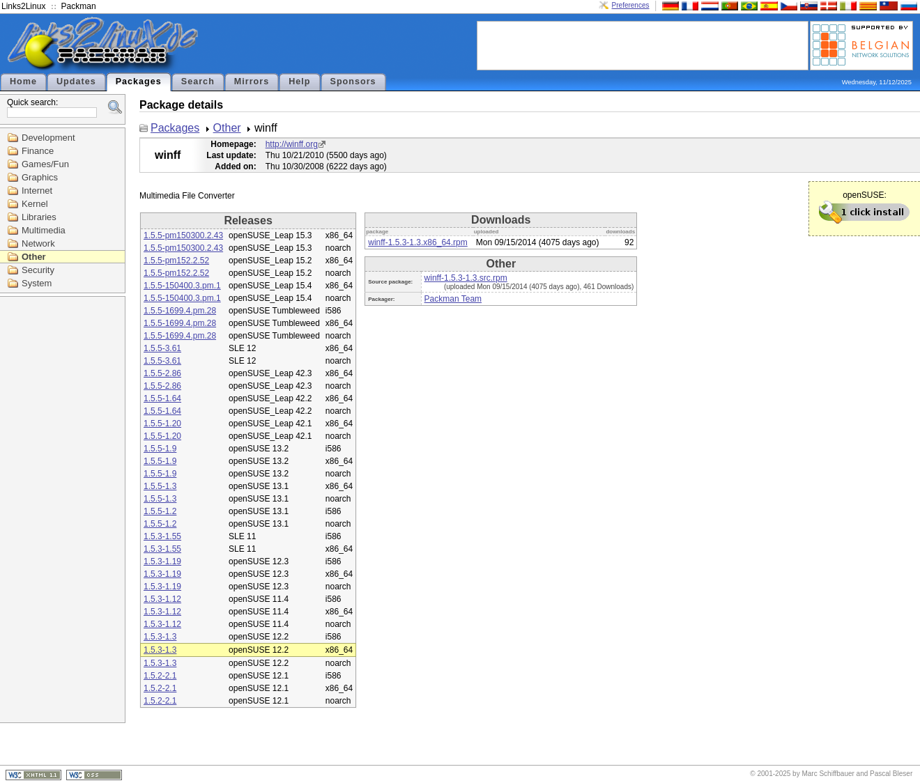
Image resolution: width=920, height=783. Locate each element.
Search (198, 81)
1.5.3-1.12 (162, 599)
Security (38, 270)
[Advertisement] (643, 44)
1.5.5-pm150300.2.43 (183, 235)
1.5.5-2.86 (162, 373)
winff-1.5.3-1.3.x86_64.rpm (418, 242)
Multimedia (44, 230)
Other (34, 256)
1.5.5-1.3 (160, 486)
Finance (38, 151)
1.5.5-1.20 (162, 423)
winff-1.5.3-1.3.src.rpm (465, 278)
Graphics (40, 177)
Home (23, 81)
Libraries (39, 217)
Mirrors (251, 81)
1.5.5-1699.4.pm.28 (180, 311)
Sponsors (353, 81)
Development (48, 137)
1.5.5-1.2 (160, 511)
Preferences (631, 5)
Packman (78, 6)
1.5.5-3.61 (162, 348)
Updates (76, 81)
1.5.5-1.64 (162, 398)
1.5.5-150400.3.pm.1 (182, 285)
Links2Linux (23, 6)
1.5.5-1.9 (160, 448)
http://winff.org (292, 144)
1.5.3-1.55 (162, 536)
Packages (139, 81)
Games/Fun (45, 164)
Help (299, 81)
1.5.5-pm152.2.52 (176, 260)
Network (38, 243)
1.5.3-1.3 (160, 637)
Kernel (35, 204)
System (37, 283)
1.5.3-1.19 (162, 561)
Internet (37, 190)
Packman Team (453, 299)
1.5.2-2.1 (160, 676)
